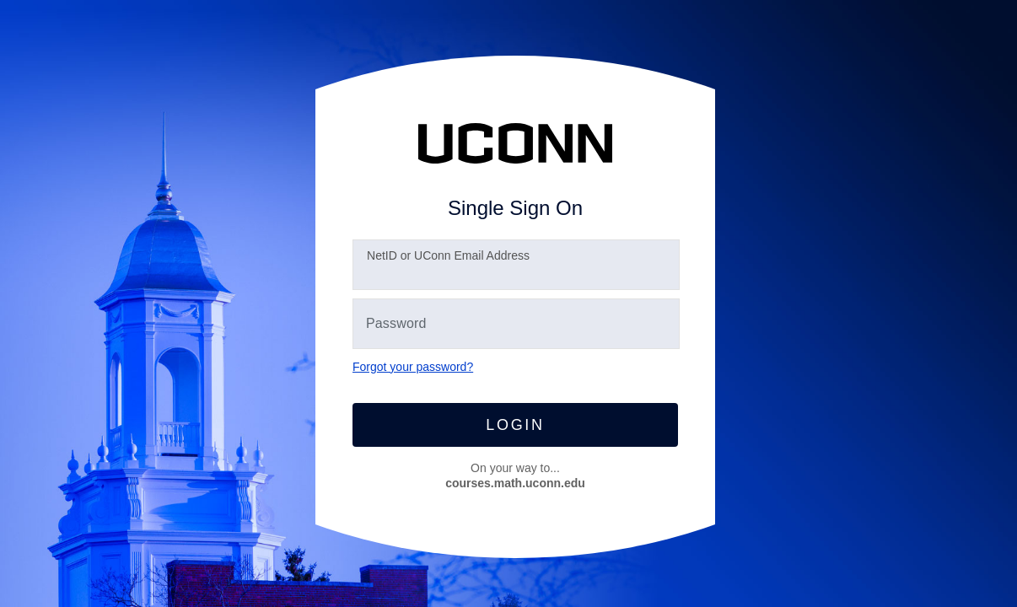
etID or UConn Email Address (448, 255)
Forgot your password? (412, 366)
